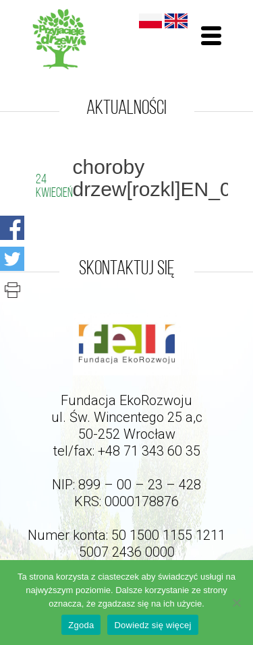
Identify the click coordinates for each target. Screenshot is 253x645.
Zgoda (81, 625)
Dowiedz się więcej (152, 625)
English (176, 20)
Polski (150, 20)
